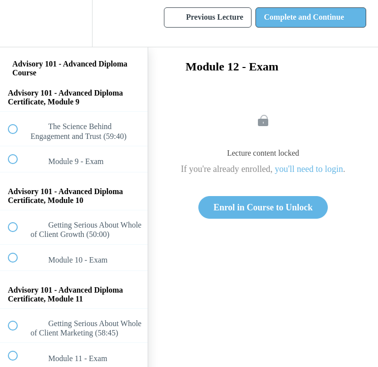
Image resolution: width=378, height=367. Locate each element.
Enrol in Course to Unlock (263, 207)
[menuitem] (74, 23)
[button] (18, 23)
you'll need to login (309, 169)
